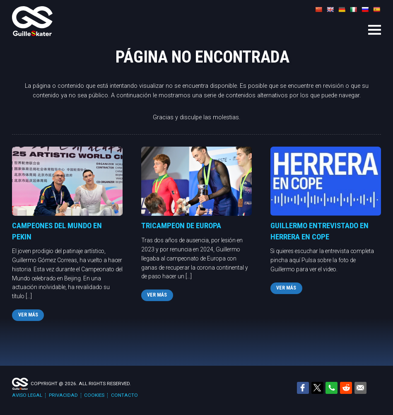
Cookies (94, 395)
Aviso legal (27, 395)
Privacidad (63, 395)
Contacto (124, 395)
